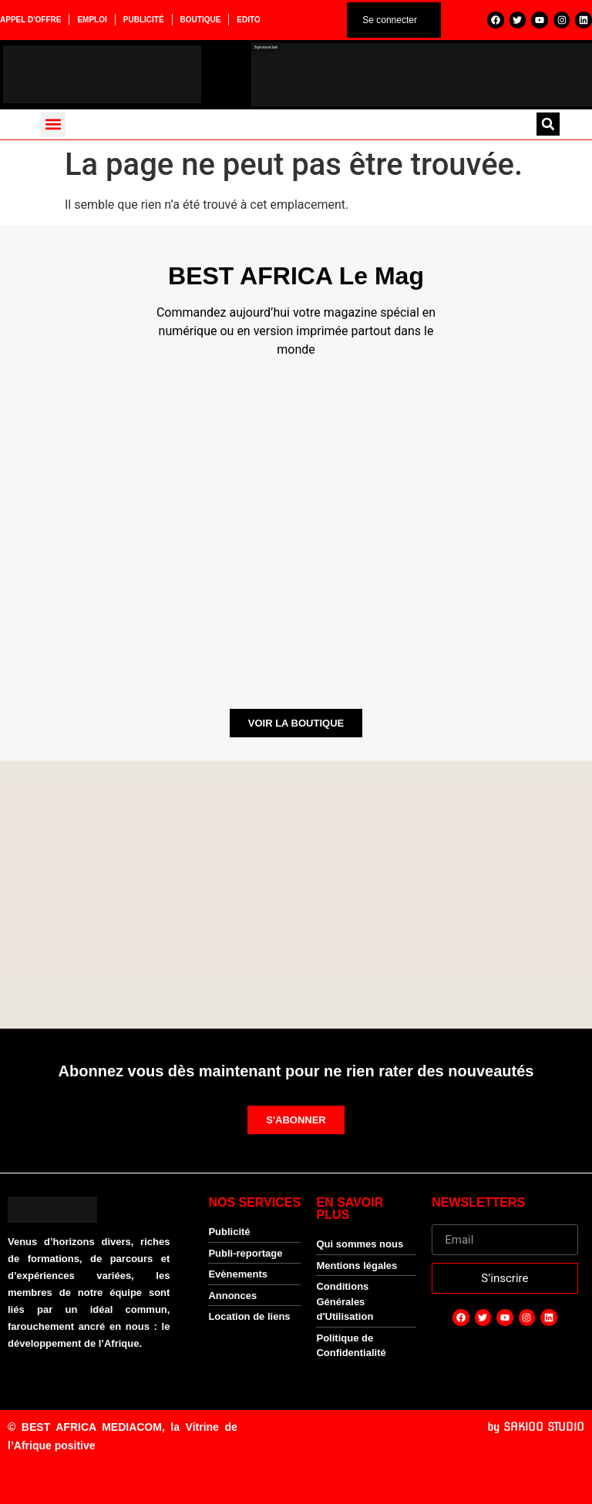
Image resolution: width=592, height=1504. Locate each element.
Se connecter (389, 20)
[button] (53, 124)
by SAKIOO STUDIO (535, 1427)
